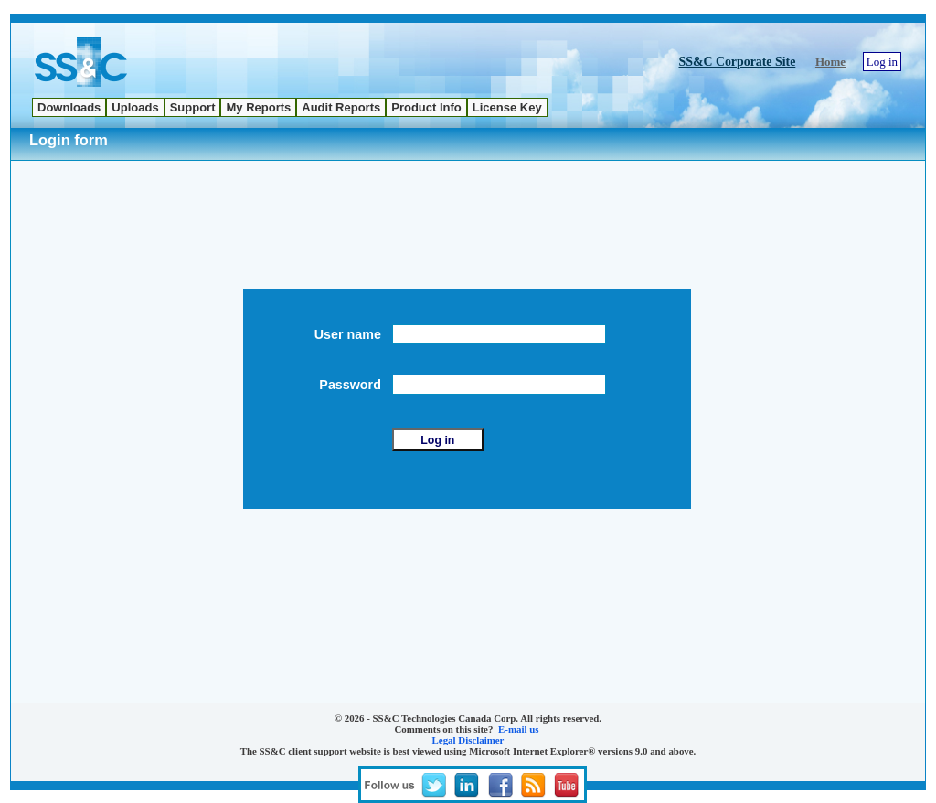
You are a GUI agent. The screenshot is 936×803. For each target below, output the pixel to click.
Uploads (135, 107)
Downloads (69, 107)
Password (353, 384)
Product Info (426, 107)
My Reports (258, 107)
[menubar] (290, 107)
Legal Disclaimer (468, 739)
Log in (882, 62)
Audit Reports (341, 107)
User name (351, 334)
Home (830, 62)
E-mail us (518, 729)
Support (193, 107)
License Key (507, 107)
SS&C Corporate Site (737, 62)
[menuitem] (69, 107)
